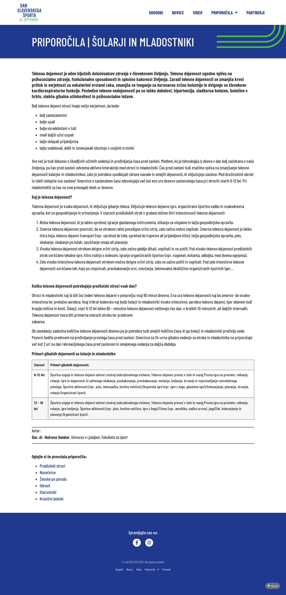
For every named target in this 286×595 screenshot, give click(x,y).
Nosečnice (48, 472)
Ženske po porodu (53, 479)
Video (197, 12)
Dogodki (156, 12)
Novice (178, 12)
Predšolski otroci (52, 465)
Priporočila (224, 12)
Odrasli (45, 485)
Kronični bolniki (52, 498)
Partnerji (255, 12)
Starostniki (48, 492)
